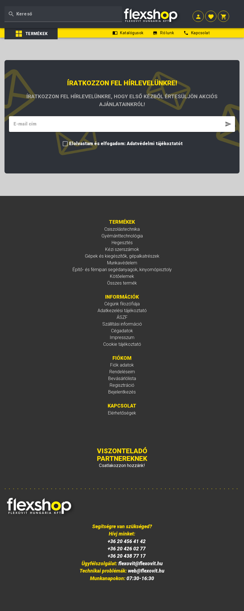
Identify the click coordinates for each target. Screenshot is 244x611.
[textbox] (63, 14)
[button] (198, 17)
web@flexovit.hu (146, 571)
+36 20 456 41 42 (127, 541)
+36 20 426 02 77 (127, 548)
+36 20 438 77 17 (127, 556)
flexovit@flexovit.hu (140, 563)
